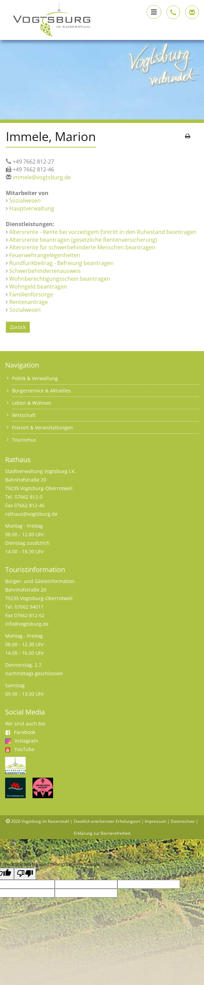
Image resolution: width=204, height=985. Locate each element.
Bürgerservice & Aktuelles (41, 390)
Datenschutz (183, 821)
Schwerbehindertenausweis (45, 271)
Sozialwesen (25, 200)
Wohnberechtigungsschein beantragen (59, 278)
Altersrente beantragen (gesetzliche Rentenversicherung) (83, 240)
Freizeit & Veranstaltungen (42, 427)
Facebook (20, 732)
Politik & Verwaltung (35, 378)
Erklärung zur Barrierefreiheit (102, 833)
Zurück (18, 327)
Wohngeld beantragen (38, 286)
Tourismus (24, 439)
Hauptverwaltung (31, 208)
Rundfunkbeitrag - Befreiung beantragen (61, 263)
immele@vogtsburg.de (42, 177)
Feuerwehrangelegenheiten (44, 255)
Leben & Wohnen (31, 403)
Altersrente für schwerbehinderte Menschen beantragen (82, 247)
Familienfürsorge (31, 294)
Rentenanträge (28, 302)
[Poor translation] (25, 874)
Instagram (26, 740)
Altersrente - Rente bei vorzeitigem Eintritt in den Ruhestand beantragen (102, 232)
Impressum (155, 821)
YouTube (24, 749)
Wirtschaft (24, 415)
